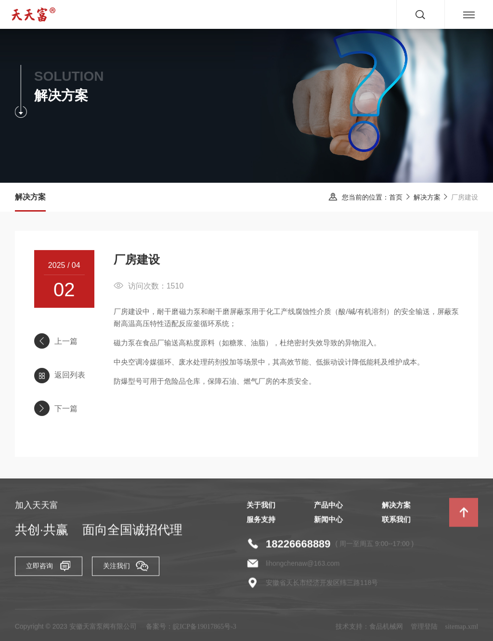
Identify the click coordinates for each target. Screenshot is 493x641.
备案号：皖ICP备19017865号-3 (191, 629)
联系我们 (396, 522)
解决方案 (427, 197)
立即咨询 (48, 568)
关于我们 (260, 508)
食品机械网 (386, 629)
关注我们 (125, 568)
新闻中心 (328, 522)
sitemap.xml (461, 629)
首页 (396, 197)
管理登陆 (424, 629)
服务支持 (260, 522)
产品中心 (328, 508)
